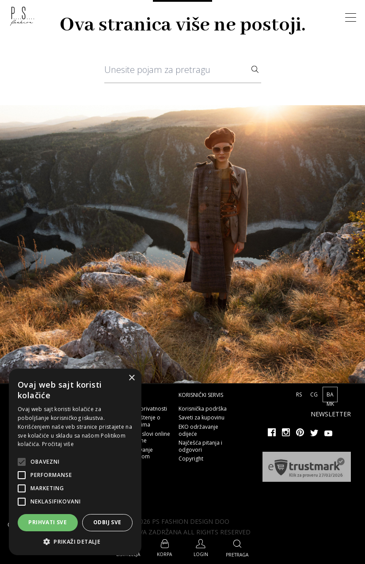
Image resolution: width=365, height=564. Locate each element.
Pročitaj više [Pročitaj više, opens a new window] (58, 444)
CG (314, 394)
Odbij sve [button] (107, 522)
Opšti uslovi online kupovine (147, 437)
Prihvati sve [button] (47, 522)
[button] (75, 541)
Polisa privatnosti (145, 408)
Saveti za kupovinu (201, 417)
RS (299, 394)
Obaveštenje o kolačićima (142, 421)
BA (330, 394)
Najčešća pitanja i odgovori (200, 446)
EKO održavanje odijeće (198, 430)
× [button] (131, 378)
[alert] (75, 462)
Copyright (191, 458)
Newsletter (331, 414)
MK (330, 404)
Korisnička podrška (203, 408)
